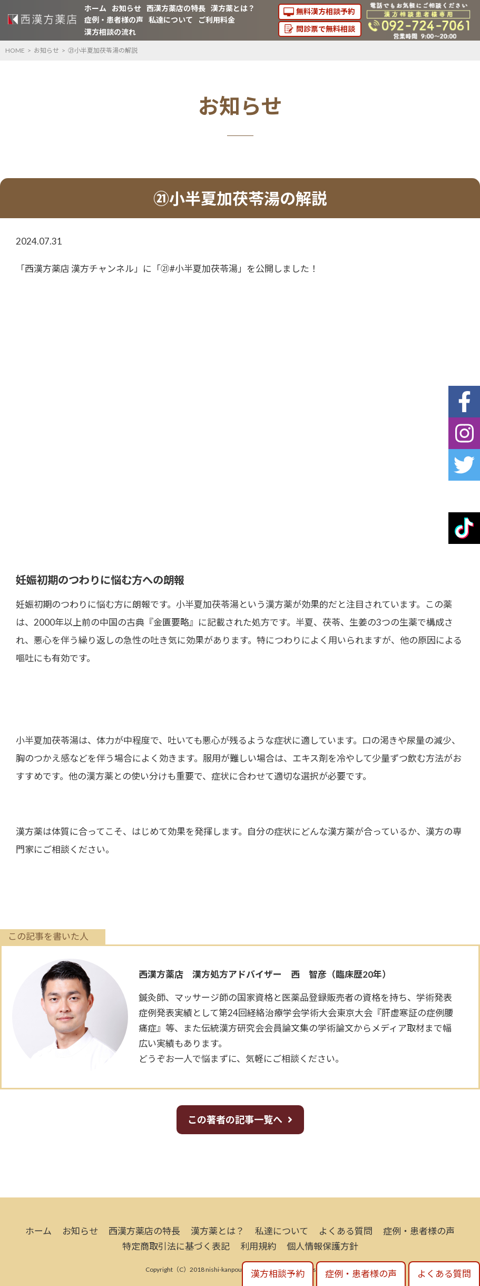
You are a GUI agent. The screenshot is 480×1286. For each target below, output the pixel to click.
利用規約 (258, 1246)
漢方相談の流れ (110, 31)
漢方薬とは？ (233, 8)
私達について (171, 19)
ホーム (95, 8)
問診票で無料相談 (325, 28)
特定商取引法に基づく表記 (176, 1246)
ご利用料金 (216, 19)
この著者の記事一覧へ (235, 1119)
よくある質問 (346, 1230)
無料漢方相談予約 (325, 11)
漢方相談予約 (278, 1273)
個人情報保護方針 (322, 1246)
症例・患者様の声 (113, 19)
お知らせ (126, 8)
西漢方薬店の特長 (175, 8)
